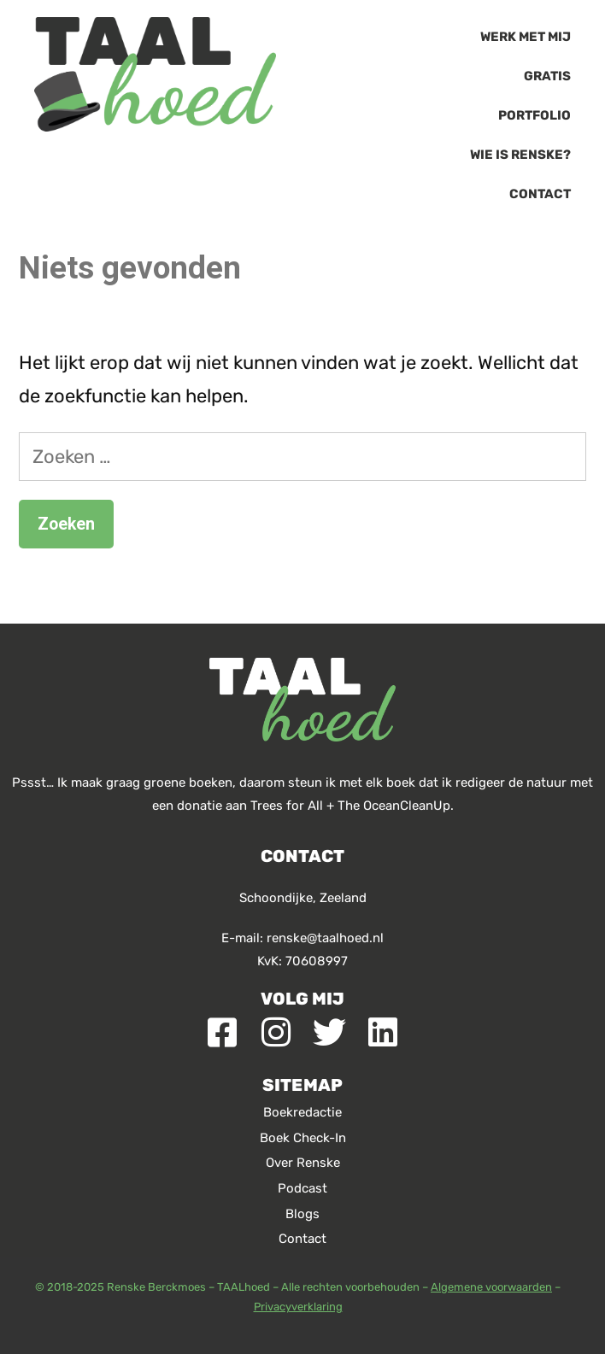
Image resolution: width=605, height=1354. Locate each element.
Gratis (547, 76)
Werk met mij (525, 36)
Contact (540, 194)
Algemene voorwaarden (491, 1287)
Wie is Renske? (520, 154)
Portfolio (534, 115)
